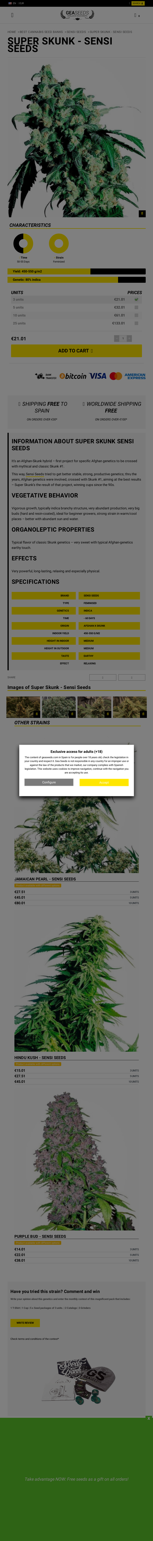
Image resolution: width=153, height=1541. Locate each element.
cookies (62, 768)
